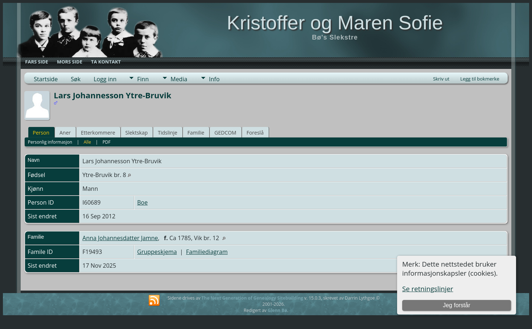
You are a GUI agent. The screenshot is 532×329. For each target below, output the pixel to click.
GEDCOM (225, 132)
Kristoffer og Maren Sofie (335, 22)
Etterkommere (98, 132)
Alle (87, 142)
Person (41, 132)
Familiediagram (207, 252)
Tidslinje (167, 132)
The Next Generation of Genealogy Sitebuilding (252, 298)
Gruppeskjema (157, 252)
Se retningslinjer (427, 288)
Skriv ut (441, 78)
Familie (195, 132)
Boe (142, 202)
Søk (76, 79)
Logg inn (105, 79)
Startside (46, 79)
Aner (65, 132)
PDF (107, 142)
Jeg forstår (456, 305)
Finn (143, 79)
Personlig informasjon (50, 142)
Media (178, 79)
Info (214, 79)
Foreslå (255, 132)
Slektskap (136, 132)
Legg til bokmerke (479, 78)
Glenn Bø (277, 310)
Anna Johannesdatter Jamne (120, 238)
